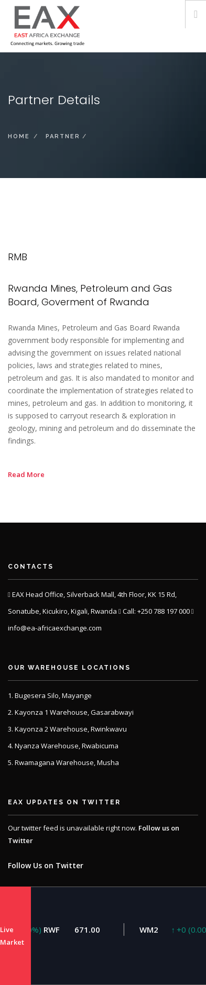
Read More (26, 474)
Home (19, 136)
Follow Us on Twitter (45, 865)
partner (63, 136)
